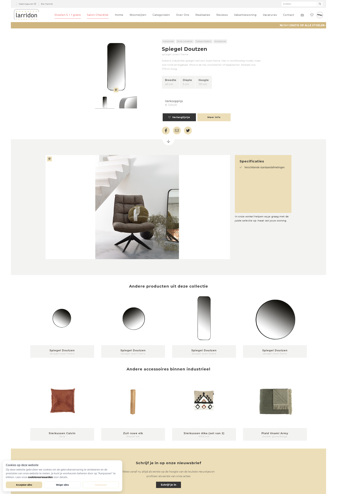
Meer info (214, 117)
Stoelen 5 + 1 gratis (68, 14)
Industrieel (168, 41)
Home (119, 14)
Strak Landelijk (184, 41)
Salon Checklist (98, 14)
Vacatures (270, 14)
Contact (288, 14)
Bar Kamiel (47, 4)
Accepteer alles (24, 485)
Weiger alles (62, 485)
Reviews (222, 14)
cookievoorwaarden (40, 477)
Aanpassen (101, 485)
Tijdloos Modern (203, 41)
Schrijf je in (168, 484)
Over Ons (182, 14)
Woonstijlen (138, 14)
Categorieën (161, 14)
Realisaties (202, 14)
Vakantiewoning (245, 14)
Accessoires (220, 41)
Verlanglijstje (179, 117)
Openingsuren (27, 4)
